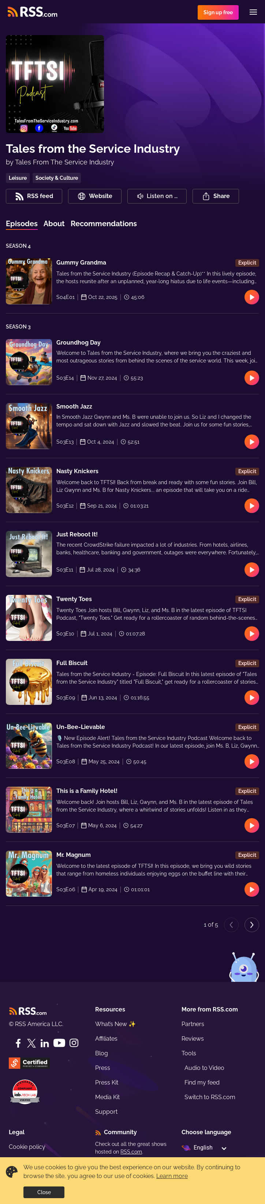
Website (94, 196)
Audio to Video (204, 1067)
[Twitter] (31, 1043)
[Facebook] (18, 1043)
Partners (193, 1024)
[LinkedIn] (44, 1043)
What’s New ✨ (115, 1024)
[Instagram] (74, 1043)
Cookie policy (27, 1146)
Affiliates (106, 1038)
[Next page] (252, 925)
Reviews (193, 1038)
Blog (101, 1053)
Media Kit (107, 1097)
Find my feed (202, 1082)
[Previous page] (231, 925)
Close (44, 1192)
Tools (189, 1053)
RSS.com (131, 1152)
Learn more (172, 1176)
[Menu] (253, 12)
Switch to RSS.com (209, 1097)
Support (106, 1111)
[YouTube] (59, 1043)
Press (102, 1067)
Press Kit (106, 1082)
